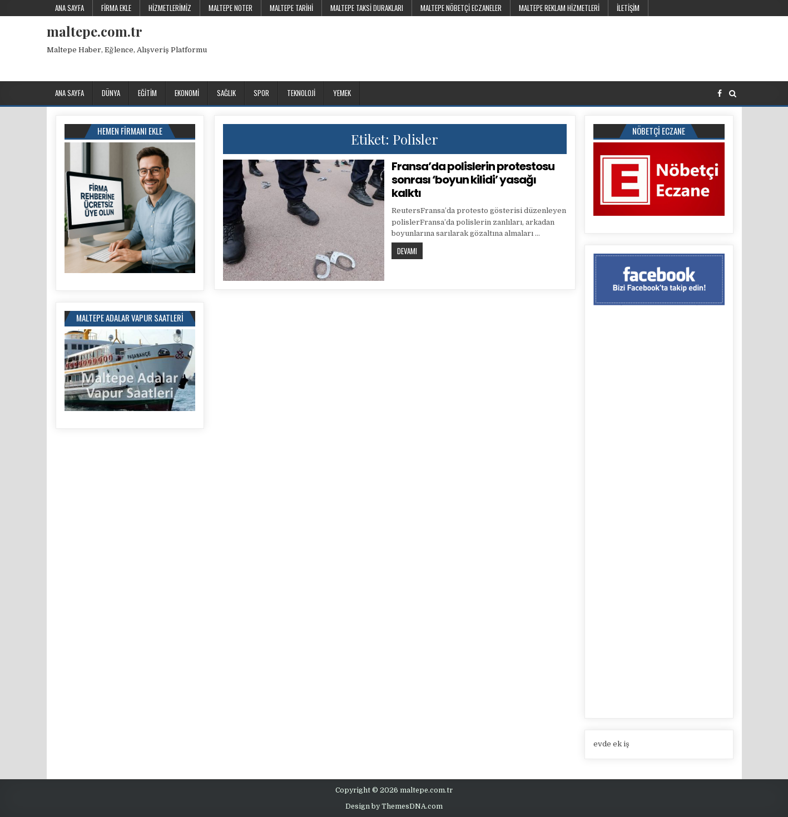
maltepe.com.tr (94, 31)
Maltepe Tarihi (291, 7)
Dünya (111, 92)
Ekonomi (187, 92)
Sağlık (226, 92)
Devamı (410, 250)
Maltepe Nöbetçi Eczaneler (461, 7)
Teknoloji (301, 92)
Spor (261, 92)
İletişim (628, 7)
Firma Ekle (116, 7)
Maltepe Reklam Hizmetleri (559, 7)
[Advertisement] (538, 47)
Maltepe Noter (230, 7)
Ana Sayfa (69, 7)
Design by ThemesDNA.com (394, 806)
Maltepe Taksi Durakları (366, 7)
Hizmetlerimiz (169, 7)
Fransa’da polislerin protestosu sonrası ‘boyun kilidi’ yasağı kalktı (472, 180)
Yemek (342, 92)
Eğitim (147, 92)
